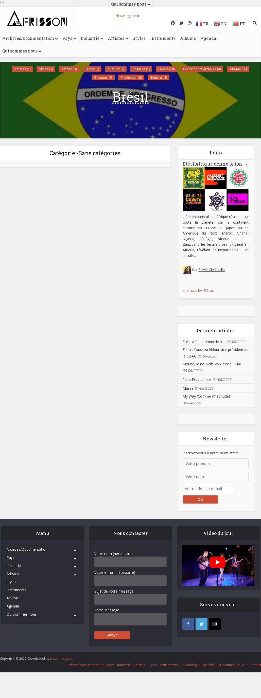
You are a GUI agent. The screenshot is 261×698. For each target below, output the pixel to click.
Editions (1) (158, 77)
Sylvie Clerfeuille (212, 269)
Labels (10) (166, 69)
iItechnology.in (61, 658)
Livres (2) (92, 69)
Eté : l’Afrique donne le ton (215, 164)
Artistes (116, 38)
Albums (188, 38)
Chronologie (190, 665)
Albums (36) (238, 69)
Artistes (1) (22, 69)
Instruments (163, 38)
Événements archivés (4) (202, 69)
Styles (139, 38)
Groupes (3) (103, 77)
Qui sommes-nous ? (231, 665)
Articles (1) (69, 69)
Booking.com (127, 15)
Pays (67, 38)
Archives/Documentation (28, 38)
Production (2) (131, 77)
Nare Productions (197, 379)
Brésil (130, 96)
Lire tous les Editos (198, 290)
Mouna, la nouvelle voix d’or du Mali (212, 364)
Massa (188, 388)
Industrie (90, 38)
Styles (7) (46, 69)
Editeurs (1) (141, 69)
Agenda (208, 38)
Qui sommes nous (20, 50)
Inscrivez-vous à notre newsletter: (210, 453)
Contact (255, 665)
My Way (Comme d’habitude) (206, 396)
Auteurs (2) (116, 69)
